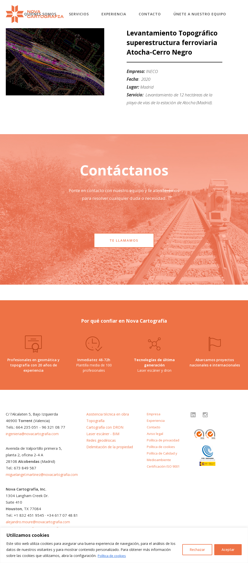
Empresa (154, 413)
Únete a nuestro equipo (199, 14)
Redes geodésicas (102, 440)
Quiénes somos (40, 14)
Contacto (150, 14)
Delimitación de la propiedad (110, 446)
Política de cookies (113, 555)
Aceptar (228, 549)
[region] (124, 545)
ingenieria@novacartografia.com (33, 433)
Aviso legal (155, 433)
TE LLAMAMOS (124, 240)
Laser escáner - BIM (104, 433)
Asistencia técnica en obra (108, 414)
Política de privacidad (164, 440)
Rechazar (197, 549)
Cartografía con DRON (105, 427)
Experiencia (113, 14)
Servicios (79, 14)
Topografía (95, 420)
